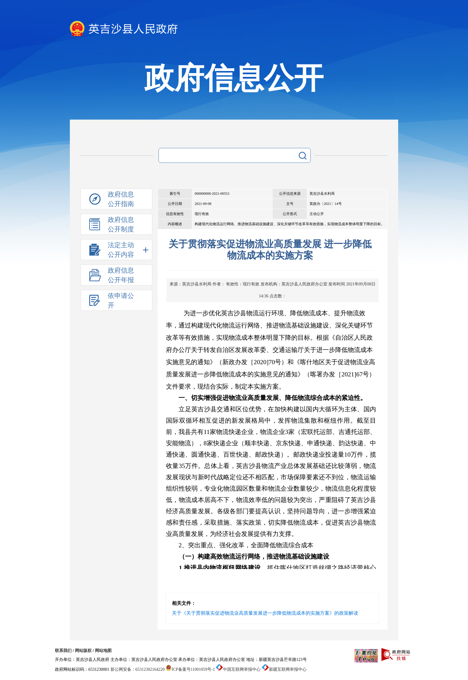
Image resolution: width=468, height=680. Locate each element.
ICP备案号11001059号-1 (190, 669)
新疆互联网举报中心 (284, 669)
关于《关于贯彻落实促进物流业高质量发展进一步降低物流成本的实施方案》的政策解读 (265, 613)
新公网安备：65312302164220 (137, 669)
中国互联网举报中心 (238, 669)
